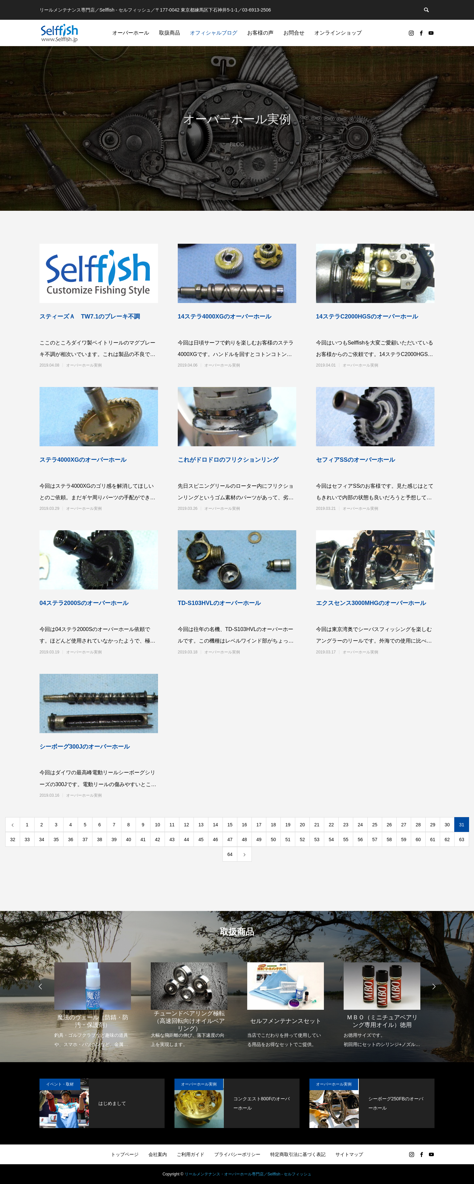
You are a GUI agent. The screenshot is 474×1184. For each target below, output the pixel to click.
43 (172, 839)
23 (346, 824)
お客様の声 (260, 33)
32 (12, 839)
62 (447, 839)
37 (85, 839)
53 (317, 839)
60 (418, 839)
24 (360, 824)
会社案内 (157, 1154)
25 (375, 824)
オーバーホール (130, 33)
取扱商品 (169, 33)
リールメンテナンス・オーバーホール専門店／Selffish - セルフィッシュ (248, 1174)
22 (331, 824)
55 (346, 839)
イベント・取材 (60, 1084)
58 (389, 839)
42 (157, 839)
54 (331, 839)
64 (230, 854)
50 (273, 839)
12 (186, 824)
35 (56, 839)
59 (404, 839)
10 (157, 824)
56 (360, 839)
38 (99, 839)
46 (215, 839)
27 (404, 824)
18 (273, 824)
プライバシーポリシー (237, 1154)
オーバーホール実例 (84, 365)
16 (244, 824)
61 (432, 839)
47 (230, 839)
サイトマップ (349, 1154)
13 (201, 824)
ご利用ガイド (190, 1154)
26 (389, 824)
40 (128, 839)
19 (288, 824)
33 (27, 839)
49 (259, 839)
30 (447, 824)
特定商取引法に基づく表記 (298, 1154)
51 (288, 839)
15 (230, 824)
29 (432, 824)
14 (215, 824)
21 (317, 824)
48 (244, 839)
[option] (92, 1000)
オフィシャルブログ (213, 33)
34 (41, 839)
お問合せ (293, 33)
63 (461, 839)
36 (70, 839)
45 (201, 839)
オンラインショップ (338, 33)
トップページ (125, 1154)
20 (302, 824)
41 (143, 839)
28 (418, 824)
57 (375, 839)
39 (114, 839)
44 (186, 839)
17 (259, 824)
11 (172, 824)
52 (302, 839)
